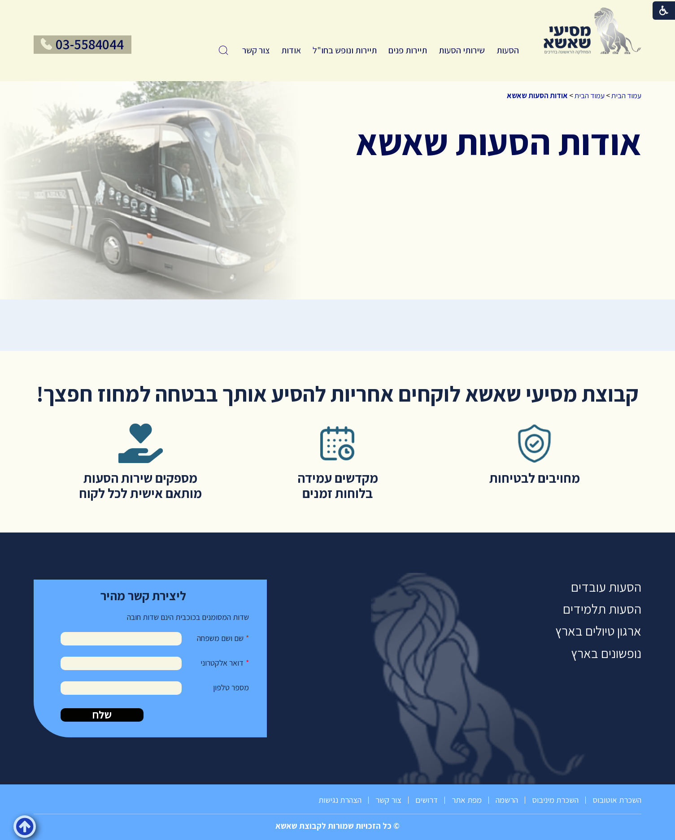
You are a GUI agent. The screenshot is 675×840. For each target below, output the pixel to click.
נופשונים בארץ (606, 653)
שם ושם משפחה (220, 638)
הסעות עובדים (606, 587)
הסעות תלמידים (602, 609)
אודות (291, 50)
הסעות (507, 50)
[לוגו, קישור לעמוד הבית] (592, 31)
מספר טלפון (231, 687)
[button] (223, 50)
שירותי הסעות (462, 50)
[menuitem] (508, 50)
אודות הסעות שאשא (537, 95)
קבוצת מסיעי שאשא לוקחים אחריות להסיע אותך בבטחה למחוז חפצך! (337, 393)
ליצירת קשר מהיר (143, 595)
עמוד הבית (626, 95)
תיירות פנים (407, 50)
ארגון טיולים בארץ (598, 631)
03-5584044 (90, 44)
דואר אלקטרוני (222, 663)
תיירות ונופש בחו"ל (345, 50)
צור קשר (256, 50)
